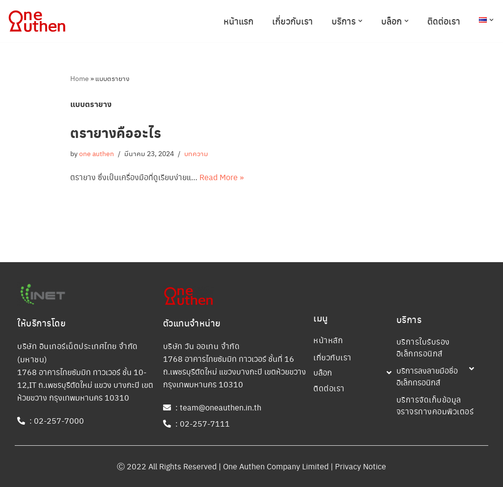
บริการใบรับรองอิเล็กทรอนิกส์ (423, 347)
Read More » (221, 177)
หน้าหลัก (328, 340)
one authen (96, 153)
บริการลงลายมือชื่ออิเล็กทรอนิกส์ (427, 376)
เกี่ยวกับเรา (292, 21)
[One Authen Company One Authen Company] (36, 21)
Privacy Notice (360, 466)
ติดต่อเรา (443, 21)
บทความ (196, 153)
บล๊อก (322, 372)
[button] (360, 21)
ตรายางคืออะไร (115, 132)
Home (79, 78)
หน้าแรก (238, 21)
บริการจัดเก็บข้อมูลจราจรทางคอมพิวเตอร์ (435, 405)
